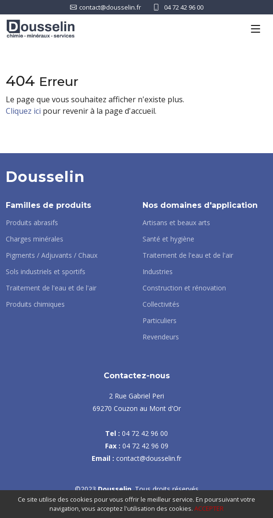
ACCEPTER (209, 508)
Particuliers (159, 320)
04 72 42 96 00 (183, 7)
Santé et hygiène (168, 239)
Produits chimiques (35, 304)
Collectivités (160, 304)
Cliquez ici (23, 111)
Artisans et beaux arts (176, 222)
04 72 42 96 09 (145, 445)
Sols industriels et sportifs (45, 271)
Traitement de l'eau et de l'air (51, 288)
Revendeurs (160, 337)
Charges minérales (34, 239)
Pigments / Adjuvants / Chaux (51, 255)
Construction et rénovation (184, 288)
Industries (157, 271)
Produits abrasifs (32, 222)
